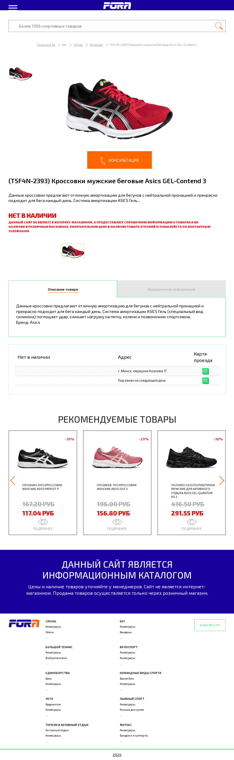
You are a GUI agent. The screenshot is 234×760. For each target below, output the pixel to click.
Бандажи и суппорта (134, 735)
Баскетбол (127, 678)
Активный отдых (57, 730)
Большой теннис (59, 647)
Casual (51, 621)
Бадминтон (53, 704)
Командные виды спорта (140, 673)
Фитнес (126, 725)
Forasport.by (46, 44)
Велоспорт (128, 647)
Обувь (78, 44)
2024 (117, 754)
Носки (50, 632)
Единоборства (58, 673)
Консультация (119, 161)
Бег (122, 621)
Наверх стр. (210, 625)
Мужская (96, 44)
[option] (117, 114)
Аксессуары (53, 626)
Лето (49, 698)
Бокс (49, 678)
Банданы (126, 632)
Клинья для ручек (132, 709)
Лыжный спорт (132, 698)
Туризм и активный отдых (67, 725)
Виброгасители (56, 658)
